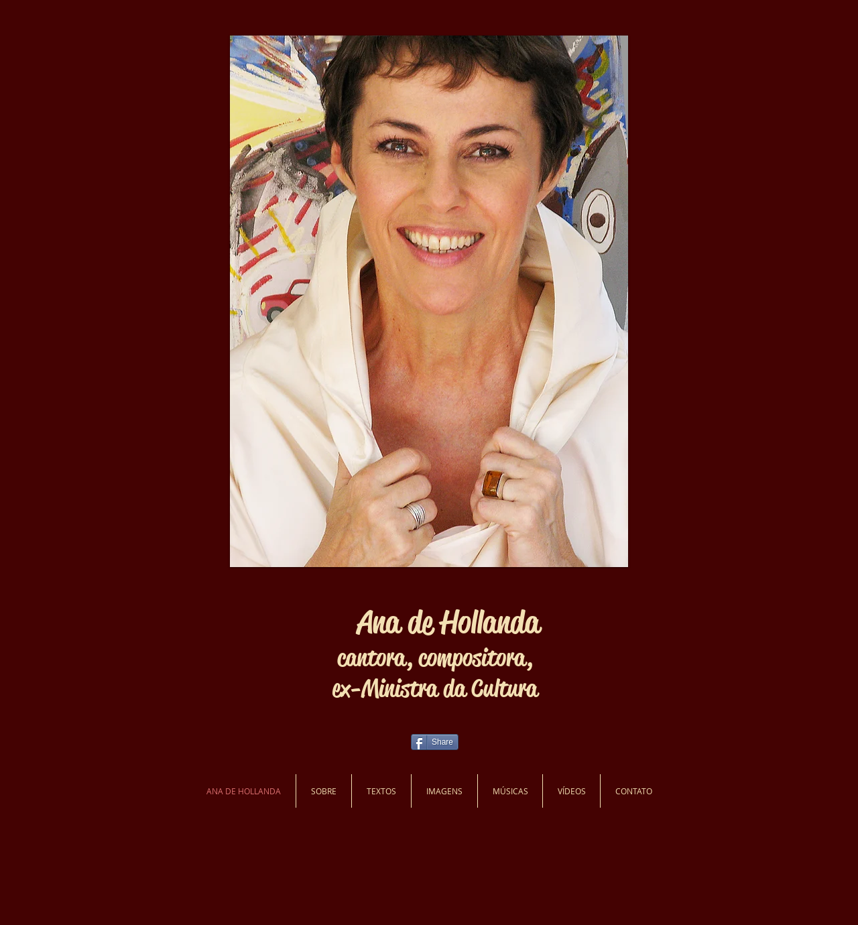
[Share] (434, 742)
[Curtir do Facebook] (154, 750)
